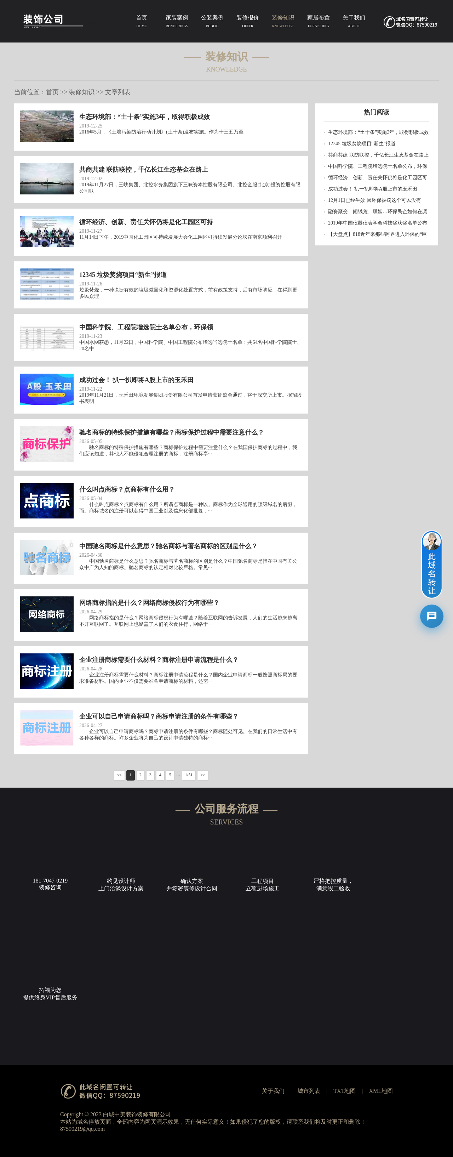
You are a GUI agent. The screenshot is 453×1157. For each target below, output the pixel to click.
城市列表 (309, 1091)
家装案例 (177, 23)
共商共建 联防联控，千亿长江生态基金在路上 (378, 155)
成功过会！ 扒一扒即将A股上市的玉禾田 (372, 189)
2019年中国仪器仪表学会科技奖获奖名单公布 (377, 223)
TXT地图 (344, 1091)
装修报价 (247, 23)
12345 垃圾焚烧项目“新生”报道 (362, 143)
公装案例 (212, 23)
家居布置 (318, 23)
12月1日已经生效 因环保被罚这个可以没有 (374, 200)
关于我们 (354, 23)
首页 (141, 23)
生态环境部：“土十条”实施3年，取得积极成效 (378, 132)
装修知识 (283, 23)
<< (119, 774)
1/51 (189, 774)
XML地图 (381, 1091)
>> (202, 774)
